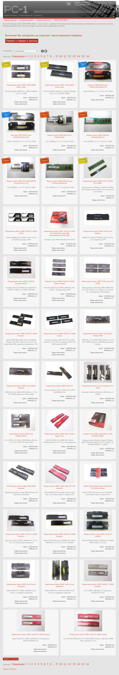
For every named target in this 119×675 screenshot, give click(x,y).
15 (83, 56)
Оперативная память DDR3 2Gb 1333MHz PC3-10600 (98, 182)
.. (53, 56)
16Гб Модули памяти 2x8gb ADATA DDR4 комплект (21, 487)
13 (74, 56)
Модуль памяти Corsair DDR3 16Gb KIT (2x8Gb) (98, 535)
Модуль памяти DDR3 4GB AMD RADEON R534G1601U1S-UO (21, 182)
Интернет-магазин (10, 15)
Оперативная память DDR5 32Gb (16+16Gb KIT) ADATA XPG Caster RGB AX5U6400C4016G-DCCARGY (59, 233)
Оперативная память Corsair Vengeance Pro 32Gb (98, 387)
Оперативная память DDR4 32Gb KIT (59, 386)
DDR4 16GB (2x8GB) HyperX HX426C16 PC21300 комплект (98, 487)
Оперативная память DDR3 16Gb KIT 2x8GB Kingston (21, 535)
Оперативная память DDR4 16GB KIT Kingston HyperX (21, 282)
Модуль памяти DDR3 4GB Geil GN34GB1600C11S (98, 136)
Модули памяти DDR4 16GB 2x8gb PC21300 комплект (60, 487)
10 (60, 56)
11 (65, 56)
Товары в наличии (9, 669)
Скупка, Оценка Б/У (26, 15)
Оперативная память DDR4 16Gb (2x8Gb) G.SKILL (21, 435)
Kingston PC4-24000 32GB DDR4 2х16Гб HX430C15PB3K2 (97, 435)
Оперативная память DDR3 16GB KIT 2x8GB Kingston (59, 535)
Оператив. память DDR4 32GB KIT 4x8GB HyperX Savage (59, 282)
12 (69, 56)
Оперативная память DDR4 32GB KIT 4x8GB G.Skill (21, 232)
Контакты (38, 15)
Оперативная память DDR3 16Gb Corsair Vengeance (21, 585)
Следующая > (19, 56)
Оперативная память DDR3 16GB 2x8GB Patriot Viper (21, 86)
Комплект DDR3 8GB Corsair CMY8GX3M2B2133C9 (21, 136)
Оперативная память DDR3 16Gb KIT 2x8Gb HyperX (88, 634)
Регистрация (102, 3)
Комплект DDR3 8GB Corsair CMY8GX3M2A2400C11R (98, 86)
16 (87, 56)
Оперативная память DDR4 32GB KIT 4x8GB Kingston (21, 335)
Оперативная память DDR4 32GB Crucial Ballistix (97, 232)
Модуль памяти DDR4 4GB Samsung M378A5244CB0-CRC (59, 182)
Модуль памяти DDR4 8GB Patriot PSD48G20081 (59, 136)
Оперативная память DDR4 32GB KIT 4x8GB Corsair (59, 335)
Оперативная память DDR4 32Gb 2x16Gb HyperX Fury (59, 435)
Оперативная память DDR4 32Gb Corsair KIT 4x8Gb (98, 282)
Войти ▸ (111, 3)
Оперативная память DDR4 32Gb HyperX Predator (21, 387)
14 (78, 56)
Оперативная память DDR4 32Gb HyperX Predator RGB (97, 335)
